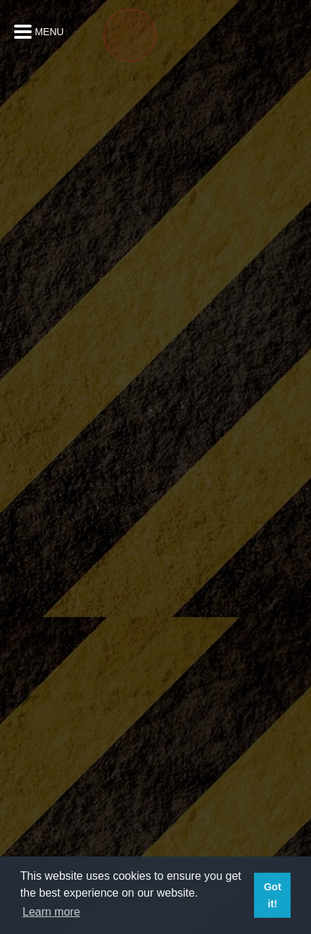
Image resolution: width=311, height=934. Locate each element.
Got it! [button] (272, 895)
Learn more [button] (51, 912)
